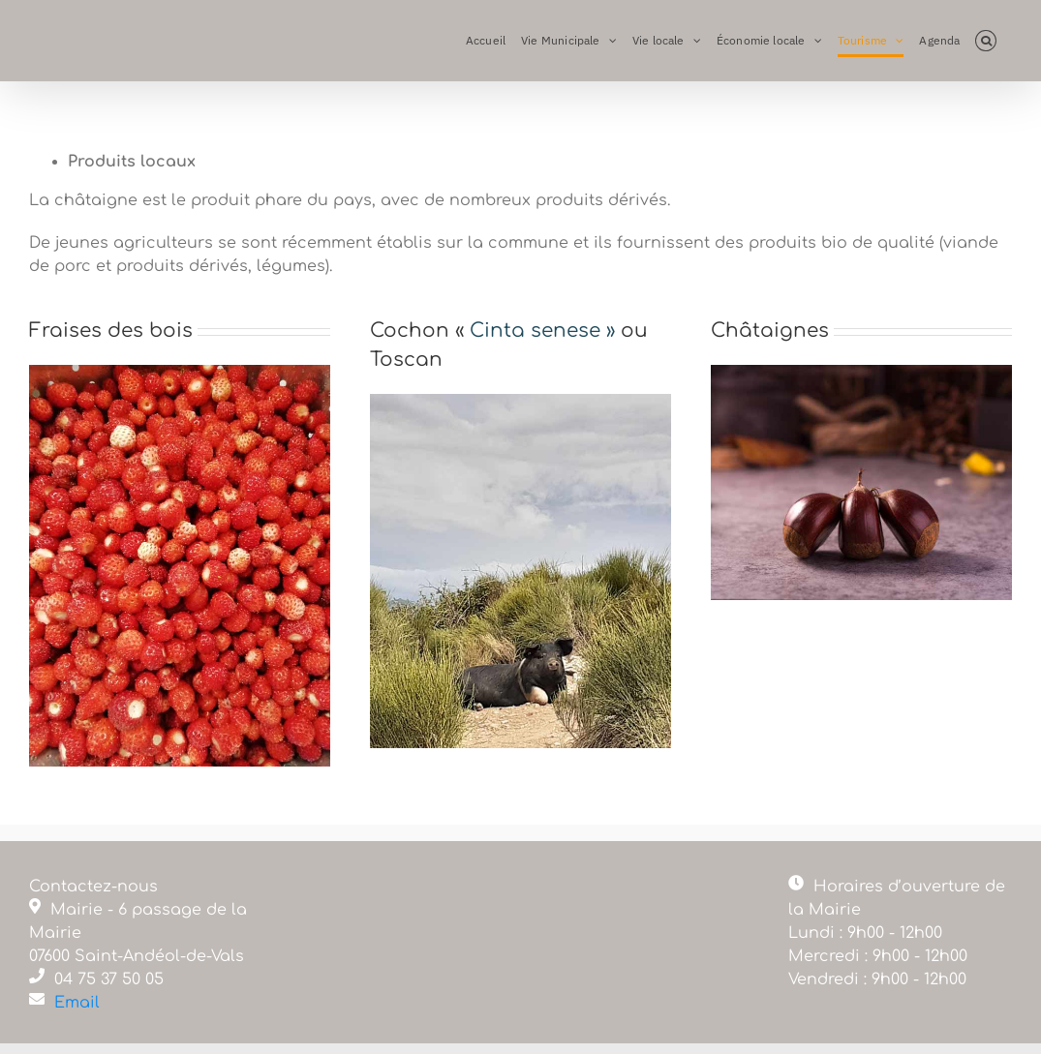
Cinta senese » (542, 330)
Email (77, 1002)
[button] (985, 40)
